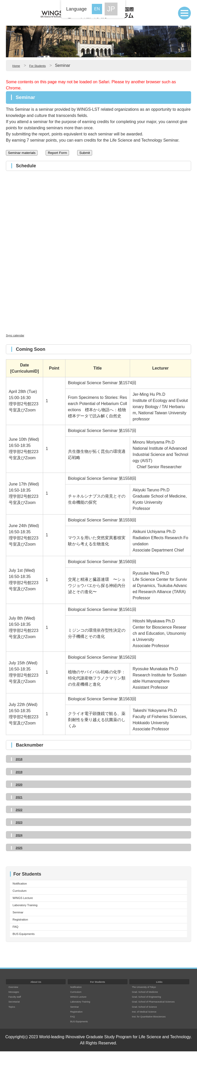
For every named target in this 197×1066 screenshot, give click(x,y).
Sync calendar (19, 335)
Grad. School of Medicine (150, 1006)
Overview (15, 1001)
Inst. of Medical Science (149, 1031)
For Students (44, 65)
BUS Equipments (28, 947)
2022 (20, 809)
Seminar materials (21, 153)
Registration (23, 929)
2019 (20, 771)
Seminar (20, 920)
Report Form (57, 153)
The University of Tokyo (149, 1001)
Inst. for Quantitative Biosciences (156, 1036)
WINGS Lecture (27, 902)
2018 (20, 758)
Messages (15, 1006)
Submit (84, 153)
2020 (20, 784)
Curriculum (22, 893)
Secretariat (16, 1016)
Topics (13, 1021)
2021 (20, 796)
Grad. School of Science (149, 1026)
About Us (36, 996)
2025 (20, 847)
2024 (20, 834)
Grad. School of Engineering (152, 1011)
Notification (23, 884)
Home (17, 65)
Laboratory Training (30, 911)
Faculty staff (17, 1011)
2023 (20, 822)
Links (159, 996)
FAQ (17, 938)
